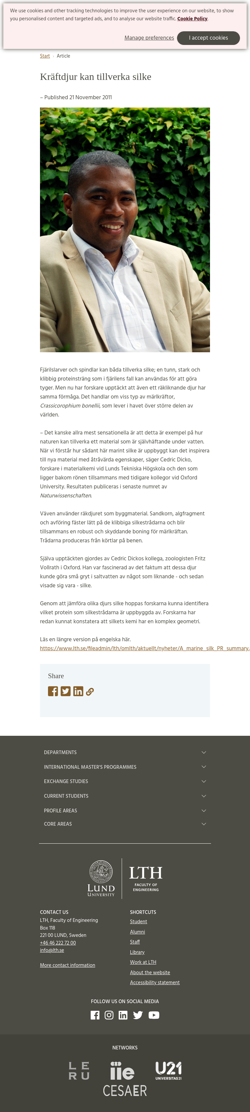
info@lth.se (52, 951)
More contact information (67, 966)
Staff (135, 942)
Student (138, 922)
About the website (150, 973)
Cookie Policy (192, 19)
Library (137, 953)
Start (45, 56)
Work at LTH (143, 963)
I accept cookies (208, 38)
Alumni (137, 932)
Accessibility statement (155, 983)
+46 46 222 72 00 (58, 943)
